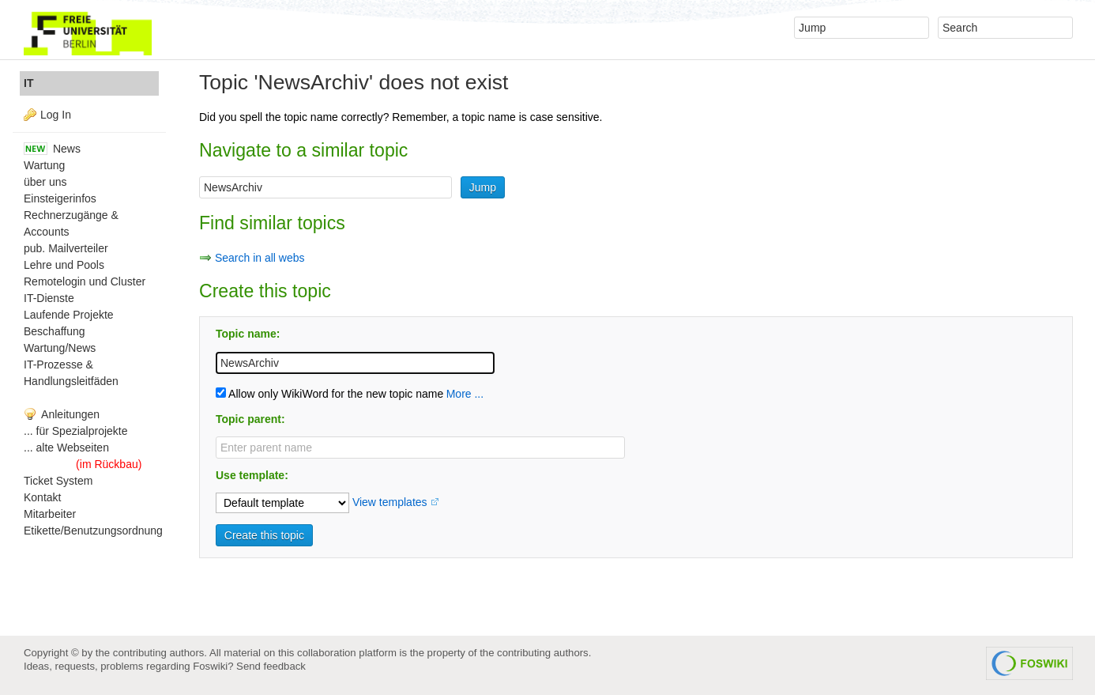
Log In (55, 114)
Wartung (44, 165)
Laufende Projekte (69, 314)
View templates (389, 502)
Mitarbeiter (50, 514)
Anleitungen (62, 414)
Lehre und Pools (64, 265)
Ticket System (58, 480)
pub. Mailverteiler (66, 248)
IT (28, 83)
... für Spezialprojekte (76, 431)
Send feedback (271, 666)
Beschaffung (54, 331)
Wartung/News (60, 348)
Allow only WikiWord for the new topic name (329, 393)
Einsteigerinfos (60, 198)
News (52, 148)
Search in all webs (260, 257)
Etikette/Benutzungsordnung (93, 530)
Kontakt (42, 497)
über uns (45, 182)
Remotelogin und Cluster (84, 281)
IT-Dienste (49, 298)
